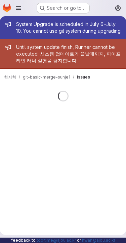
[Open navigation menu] (18, 8)
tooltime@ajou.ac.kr (56, 240)
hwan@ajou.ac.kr (98, 240)
